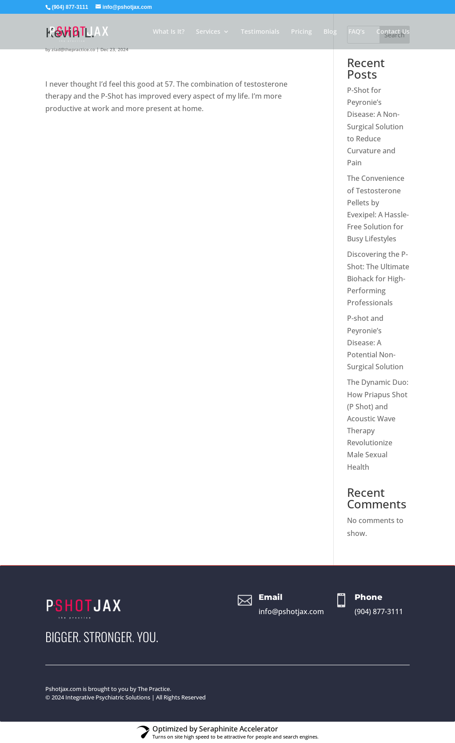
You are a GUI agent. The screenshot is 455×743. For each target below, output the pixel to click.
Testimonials (260, 32)
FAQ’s (356, 32)
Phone (369, 597)
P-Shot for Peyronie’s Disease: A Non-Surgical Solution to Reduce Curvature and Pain (375, 126)
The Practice (154, 689)
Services (208, 32)
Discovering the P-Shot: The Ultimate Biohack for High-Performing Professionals (378, 278)
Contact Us (393, 32)
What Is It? (168, 32)
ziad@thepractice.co (73, 49)
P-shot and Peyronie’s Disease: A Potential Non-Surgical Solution (375, 342)
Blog (330, 32)
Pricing (301, 32)
